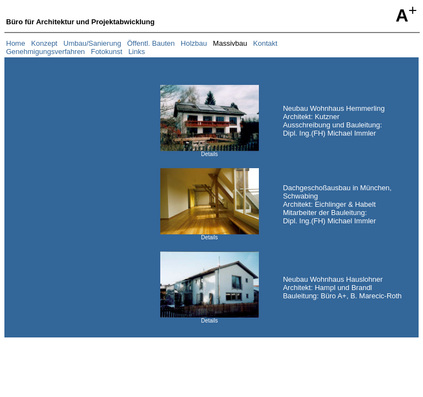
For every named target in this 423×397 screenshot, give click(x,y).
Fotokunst (106, 51)
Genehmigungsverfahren (45, 51)
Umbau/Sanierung (92, 43)
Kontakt (265, 43)
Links (136, 51)
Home (15, 43)
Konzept (44, 43)
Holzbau (194, 43)
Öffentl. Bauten (151, 43)
